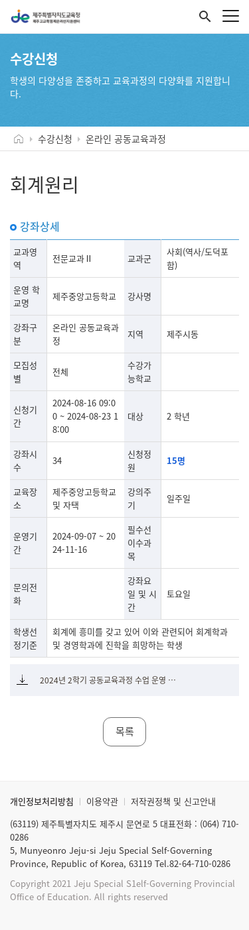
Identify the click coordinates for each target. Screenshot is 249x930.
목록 (125, 732)
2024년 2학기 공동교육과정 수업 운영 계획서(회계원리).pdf (111, 680)
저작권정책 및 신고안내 (173, 801)
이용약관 (102, 801)
